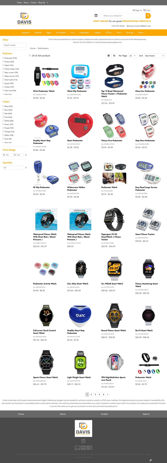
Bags (49, 32)
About (26, 2)
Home (19, 2)
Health (98, 32)
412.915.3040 (118, 26)
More (141, 32)
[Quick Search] (123, 16)
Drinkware (62, 32)
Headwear (85, 32)
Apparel (26, 32)
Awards (39, 32)
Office (109, 32)
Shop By (41, 2)
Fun (73, 32)
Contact (33, 2)
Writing (130, 32)
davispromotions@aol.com (138, 26)
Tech (120, 32)
